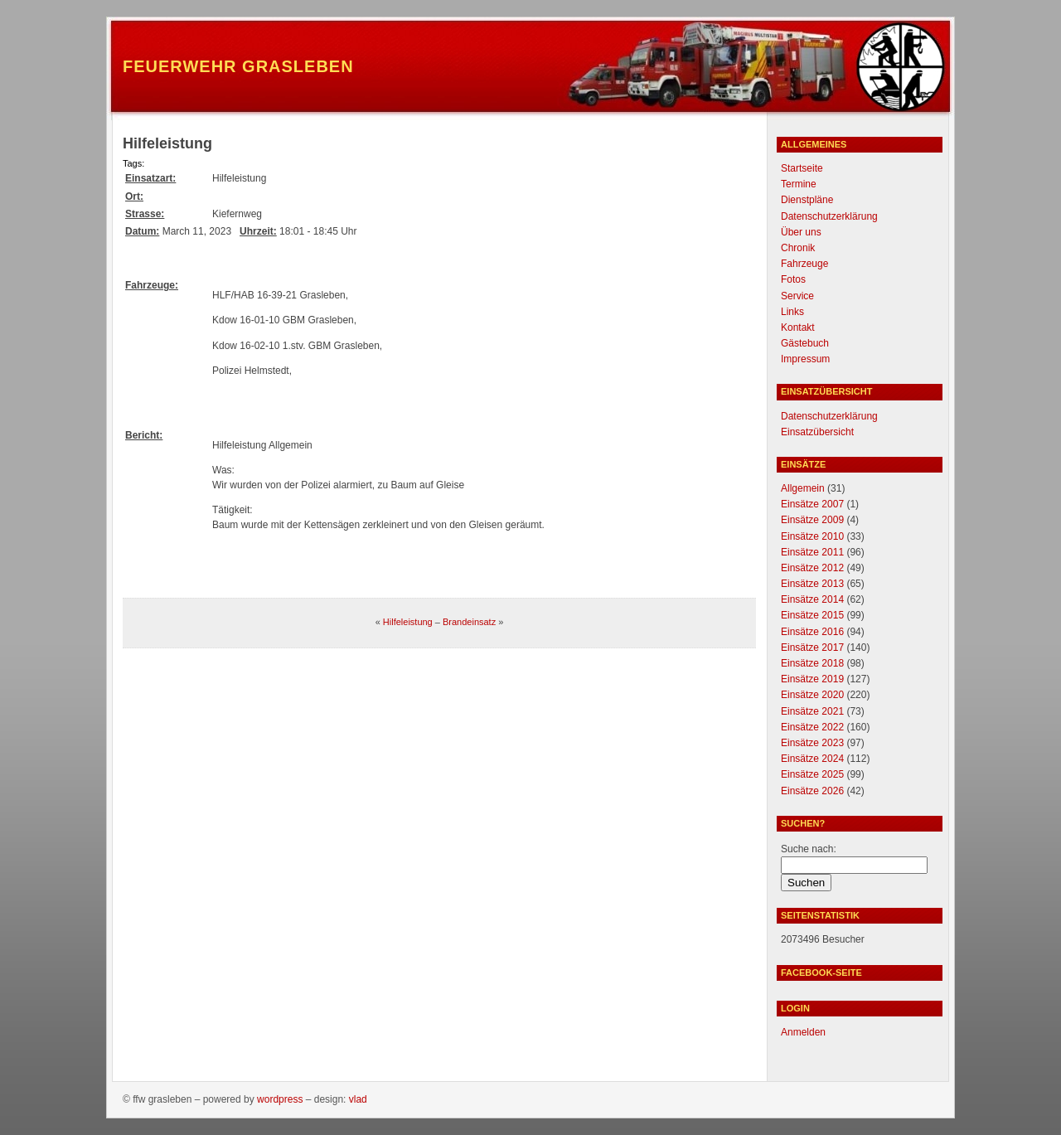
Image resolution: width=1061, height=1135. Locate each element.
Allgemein (803, 488)
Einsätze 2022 (812, 727)
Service (797, 296)
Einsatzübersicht (817, 432)
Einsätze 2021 (812, 711)
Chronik (798, 248)
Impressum (805, 359)
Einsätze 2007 (812, 504)
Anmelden (803, 1032)
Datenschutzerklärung (829, 216)
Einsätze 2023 (812, 743)
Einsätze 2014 (812, 599)
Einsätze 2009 (812, 520)
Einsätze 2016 (812, 632)
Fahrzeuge (804, 263)
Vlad (358, 1099)
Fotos (793, 279)
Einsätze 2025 (812, 774)
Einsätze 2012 (812, 568)
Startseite (802, 168)
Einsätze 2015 (812, 615)
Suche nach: (808, 849)
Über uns (801, 232)
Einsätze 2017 (812, 647)
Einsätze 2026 (812, 791)
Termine (798, 184)
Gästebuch (805, 343)
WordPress (280, 1099)
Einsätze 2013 (812, 583)
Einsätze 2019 (812, 679)
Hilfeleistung (408, 622)
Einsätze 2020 (812, 695)
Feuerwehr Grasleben (238, 66)
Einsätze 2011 (812, 552)
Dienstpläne (807, 200)
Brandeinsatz (469, 622)
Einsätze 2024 (812, 758)
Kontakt (798, 327)
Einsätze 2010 (812, 536)
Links (792, 312)
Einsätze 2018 (812, 663)
